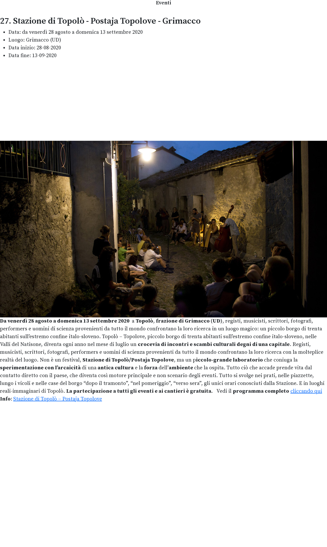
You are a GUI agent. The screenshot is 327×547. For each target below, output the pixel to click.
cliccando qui (306, 391)
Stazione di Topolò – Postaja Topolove (57, 399)
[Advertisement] (163, 100)
